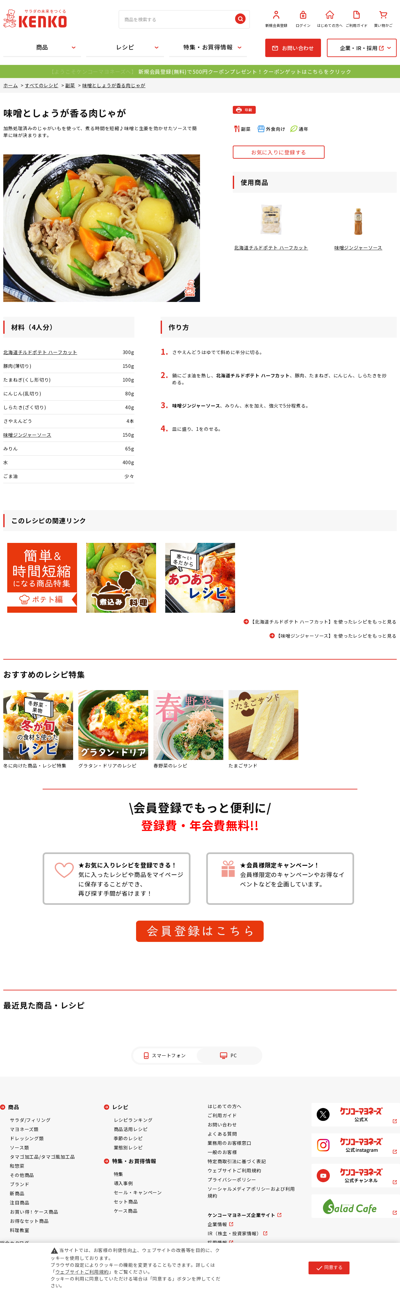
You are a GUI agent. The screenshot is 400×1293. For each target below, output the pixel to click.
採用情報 (217, 1242)
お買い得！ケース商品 (34, 1211)
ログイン (303, 19)
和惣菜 (17, 1166)
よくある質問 (222, 1133)
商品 (42, 47)
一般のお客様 (222, 1152)
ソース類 (19, 1147)
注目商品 (19, 1202)
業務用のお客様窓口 (229, 1143)
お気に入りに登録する (278, 152)
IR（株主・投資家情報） (234, 1233)
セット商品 (126, 1201)
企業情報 (217, 1224)
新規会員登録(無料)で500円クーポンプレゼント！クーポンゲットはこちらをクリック (244, 71)
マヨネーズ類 (24, 1129)
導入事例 (123, 1183)
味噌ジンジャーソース (27, 434)
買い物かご (383, 19)
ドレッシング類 (27, 1138)
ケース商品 (126, 1210)
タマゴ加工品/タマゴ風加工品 (42, 1156)
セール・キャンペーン (138, 1192)
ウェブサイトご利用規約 (234, 1170)
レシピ (125, 47)
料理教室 (19, 1230)
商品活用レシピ (131, 1129)
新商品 (17, 1193)
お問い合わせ (222, 1124)
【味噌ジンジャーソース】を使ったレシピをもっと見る (336, 635)
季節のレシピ (128, 1138)
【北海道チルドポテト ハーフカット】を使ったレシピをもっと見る (323, 621)
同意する (329, 1268)
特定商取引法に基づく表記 (237, 1161)
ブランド (19, 1184)
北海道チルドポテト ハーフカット (40, 352)
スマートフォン (169, 1055)
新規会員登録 (276, 19)
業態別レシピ (128, 1147)
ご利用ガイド (356, 19)
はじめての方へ (329, 19)
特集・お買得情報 (208, 47)
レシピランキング (133, 1120)
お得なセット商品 (29, 1221)
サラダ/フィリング (30, 1120)
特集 (119, 1174)
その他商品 (22, 1175)
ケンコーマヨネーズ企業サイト (241, 1215)
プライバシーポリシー (232, 1179)
